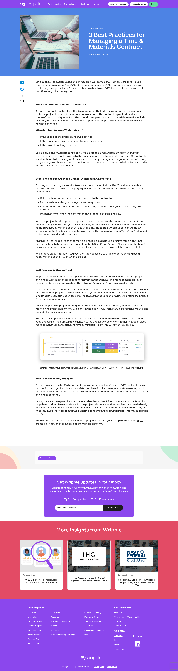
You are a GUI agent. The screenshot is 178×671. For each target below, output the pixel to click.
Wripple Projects (35, 626)
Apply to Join (120, 626)
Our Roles (32, 617)
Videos (54, 626)
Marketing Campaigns (60, 621)
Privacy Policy (99, 667)
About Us (118, 636)
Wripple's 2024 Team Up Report (54, 277)
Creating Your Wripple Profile (127, 617)
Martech (55, 630)
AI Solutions (56, 612)
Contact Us (119, 649)
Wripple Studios (35, 630)
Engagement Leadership (94, 630)
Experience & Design (93, 612)
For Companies (54, 4)
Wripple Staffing (35, 621)
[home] (30, 4)
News (116, 645)
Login (153, 4)
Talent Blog (119, 621)
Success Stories (35, 639)
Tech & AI (88, 626)
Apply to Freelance (118, 4)
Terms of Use (112, 667)
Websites (55, 617)
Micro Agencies (34, 635)
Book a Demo (34, 644)
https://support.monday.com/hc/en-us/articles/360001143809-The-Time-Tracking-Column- (97, 368)
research (85, 82)
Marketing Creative (92, 617)
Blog (116, 640)
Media (86, 635)
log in (140, 421)
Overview (32, 612)
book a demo (66, 424)
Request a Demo (139, 4)
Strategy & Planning (92, 621)
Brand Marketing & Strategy (63, 635)
